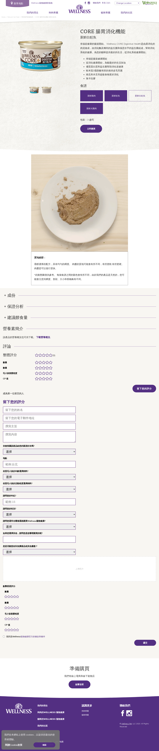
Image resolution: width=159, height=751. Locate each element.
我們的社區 (126, 12)
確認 (44, 745)
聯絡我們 (96, 3)
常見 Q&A (106, 3)
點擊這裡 (79, 684)
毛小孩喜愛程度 (12, 613)
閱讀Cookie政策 (13, 744)
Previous (13, 56)
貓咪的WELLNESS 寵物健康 (50, 719)
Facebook (123, 713)
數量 (7, 591)
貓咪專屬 (105, 12)
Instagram (129, 713)
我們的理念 (32, 12)
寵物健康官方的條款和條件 (33, 636)
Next (67, 56)
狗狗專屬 (53, 12)
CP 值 (7, 625)
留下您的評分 (144, 388)
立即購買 (91, 128)
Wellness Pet (126, 724)
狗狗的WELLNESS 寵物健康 (50, 712)
